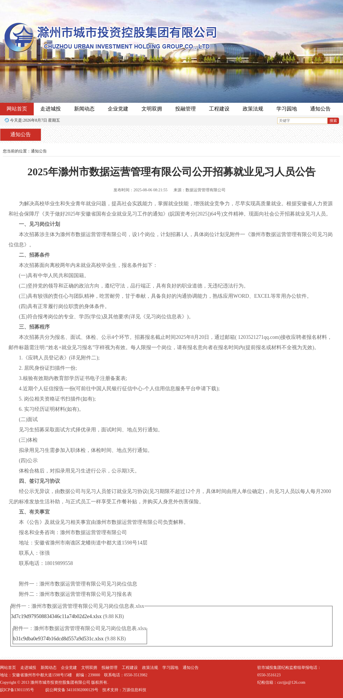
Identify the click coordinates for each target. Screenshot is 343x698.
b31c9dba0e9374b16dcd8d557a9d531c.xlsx (58, 638)
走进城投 (50, 109)
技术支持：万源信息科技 (124, 690)
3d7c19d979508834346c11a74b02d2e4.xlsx (56, 616)
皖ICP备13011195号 (17, 690)
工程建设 (219, 109)
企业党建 (118, 109)
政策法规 (253, 109)
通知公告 (320, 109)
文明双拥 (151, 109)
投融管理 (185, 109)
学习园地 (286, 109)
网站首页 (17, 109)
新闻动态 (84, 109)
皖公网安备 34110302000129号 (71, 690)
